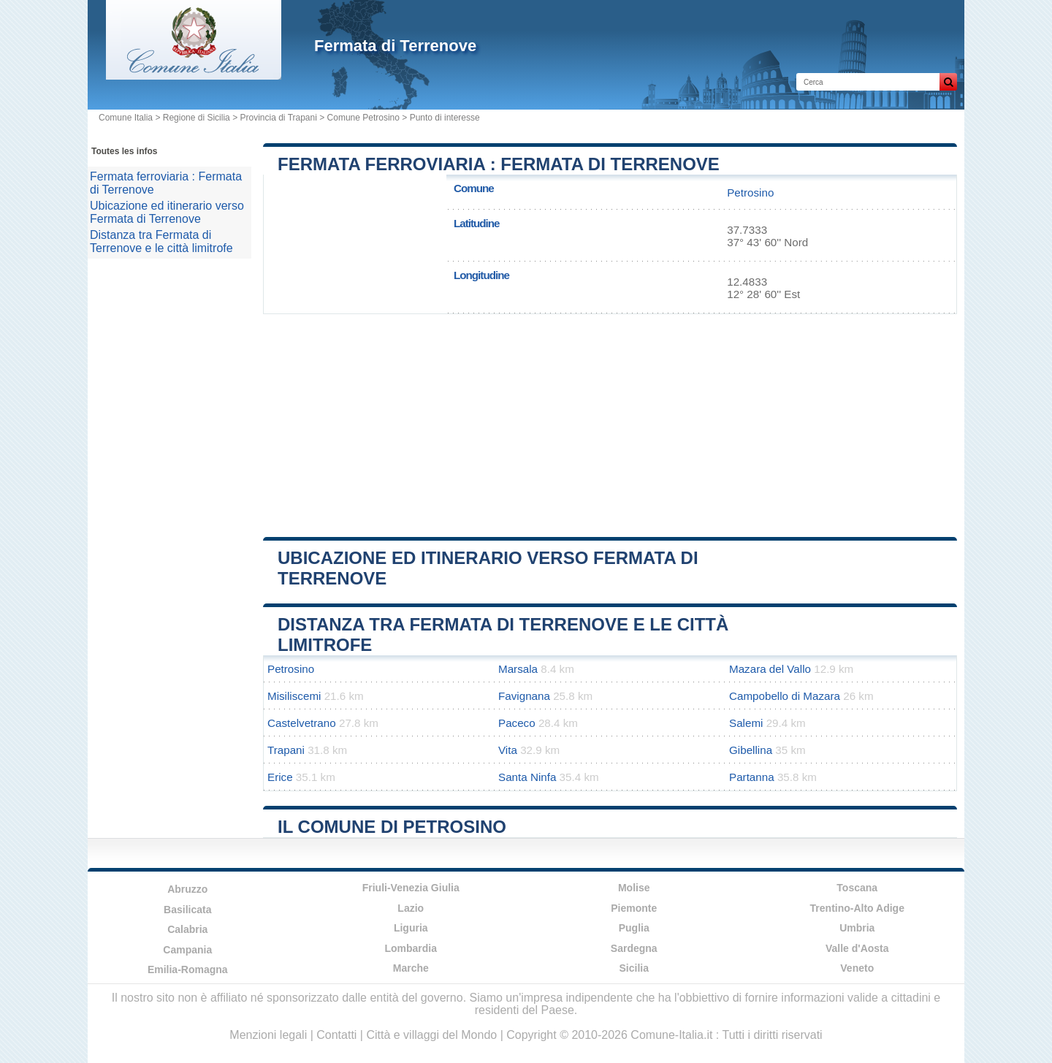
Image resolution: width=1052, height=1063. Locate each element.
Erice (280, 777)
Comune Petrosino (363, 118)
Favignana (524, 696)
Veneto (857, 968)
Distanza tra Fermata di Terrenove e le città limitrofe (161, 241)
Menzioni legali (268, 1035)
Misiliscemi (294, 696)
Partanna (751, 777)
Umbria (856, 928)
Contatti (336, 1035)
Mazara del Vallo (770, 669)
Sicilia (634, 968)
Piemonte (634, 908)
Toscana (856, 888)
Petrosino (750, 192)
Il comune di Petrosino (392, 827)
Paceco (516, 723)
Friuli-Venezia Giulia (411, 888)
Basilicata (187, 909)
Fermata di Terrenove (395, 46)
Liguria (411, 928)
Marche (411, 968)
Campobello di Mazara (784, 696)
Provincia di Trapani (278, 118)
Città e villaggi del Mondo (431, 1035)
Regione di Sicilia (196, 118)
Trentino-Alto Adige (857, 908)
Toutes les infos (124, 151)
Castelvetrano (301, 723)
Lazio (410, 908)
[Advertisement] (610, 420)
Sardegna (634, 948)
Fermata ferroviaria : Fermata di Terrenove (499, 164)
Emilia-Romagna (188, 969)
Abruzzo (187, 889)
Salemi (746, 723)
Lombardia (410, 948)
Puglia (634, 928)
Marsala (518, 669)
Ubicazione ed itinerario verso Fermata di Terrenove (167, 212)
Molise (634, 888)
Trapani (286, 750)
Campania (187, 950)
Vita (507, 750)
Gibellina (750, 750)
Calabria (187, 929)
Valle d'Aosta (857, 948)
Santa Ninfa (527, 777)
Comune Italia (126, 118)
